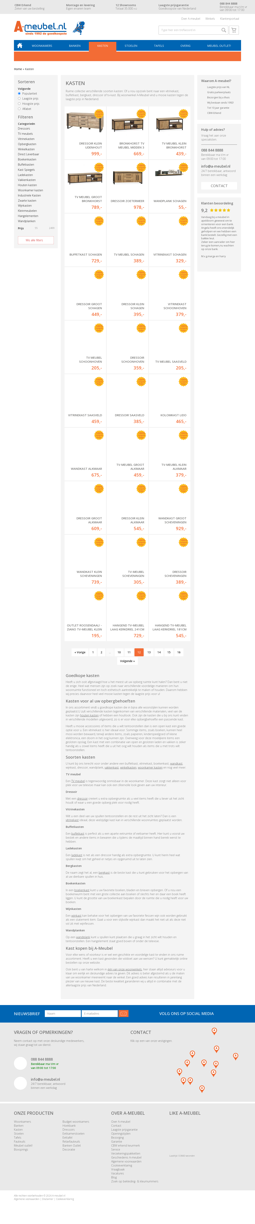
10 (119, 654)
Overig (186, 47)
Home (18, 70)
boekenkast (81, 892)
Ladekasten (25, 176)
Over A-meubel (190, 19)
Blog (114, 1179)
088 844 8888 (212, 151)
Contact (219, 187)
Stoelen (131, 47)
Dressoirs (24, 130)
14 (159, 654)
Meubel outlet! (219, 47)
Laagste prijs (28, 100)
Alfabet (24, 110)
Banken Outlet (72, 1147)
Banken (75, 47)
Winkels (210, 19)
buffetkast (77, 835)
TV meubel (78, 782)
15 (169, 654)
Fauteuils (19, 1143)
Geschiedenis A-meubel (126, 1159)
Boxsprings (21, 1151)
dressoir (82, 800)
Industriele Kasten (29, 197)
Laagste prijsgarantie (124, 1131)
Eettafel (67, 1139)
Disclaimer (47, 1200)
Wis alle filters (34, 242)
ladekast (76, 857)
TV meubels (25, 135)
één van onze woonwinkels (125, 971)
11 (129, 654)
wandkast (176, 765)
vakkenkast (112, 769)
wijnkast (76, 917)
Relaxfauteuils (71, 1143)
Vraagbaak (118, 1171)
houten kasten (89, 717)
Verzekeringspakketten (125, 1155)
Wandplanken (26, 223)
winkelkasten (128, 769)
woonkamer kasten (150, 769)
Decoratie (69, 1151)
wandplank (83, 939)
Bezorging (117, 1139)
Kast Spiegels (26, 171)
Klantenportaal (229, 19)
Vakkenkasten (27, 181)
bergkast (104, 874)
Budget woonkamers (76, 1123)
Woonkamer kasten (30, 192)
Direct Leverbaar (28, 156)
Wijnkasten (25, 207)
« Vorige (80, 654)
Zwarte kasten (27, 202)
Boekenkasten (27, 161)
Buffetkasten (26, 166)
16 (178, 654)
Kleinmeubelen (27, 212)
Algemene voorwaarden (126, 1163)
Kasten (103, 47)
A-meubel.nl (58, 1197)
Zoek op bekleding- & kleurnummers (134, 1183)
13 (149, 654)
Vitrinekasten (26, 140)
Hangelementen (28, 217)
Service (115, 1151)
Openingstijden (120, 1135)
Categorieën (26, 125)
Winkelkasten (26, 151)
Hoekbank (69, 1127)
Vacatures (117, 1175)
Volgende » (127, 662)
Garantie (116, 1143)
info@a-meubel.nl (215, 167)
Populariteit (27, 95)
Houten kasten (27, 187)
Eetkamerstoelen (73, 1135)
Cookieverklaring (121, 1167)
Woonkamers (43, 47)
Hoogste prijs (28, 105)
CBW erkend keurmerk (125, 1147)
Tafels (159, 47)
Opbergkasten (27, 146)
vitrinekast (72, 821)
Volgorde (24, 90)
